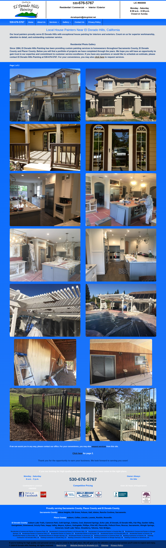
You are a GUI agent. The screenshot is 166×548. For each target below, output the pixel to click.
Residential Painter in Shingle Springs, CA (53, 535)
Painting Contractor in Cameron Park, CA (108, 535)
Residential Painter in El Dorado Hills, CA (114, 533)
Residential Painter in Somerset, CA (81, 535)
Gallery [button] (67, 22)
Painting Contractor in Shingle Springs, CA (108, 537)
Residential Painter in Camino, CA (62, 533)
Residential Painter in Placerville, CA (25, 535)
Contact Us (79, 22)
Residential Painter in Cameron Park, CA (36, 533)
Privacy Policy (94, 22)
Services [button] (54, 22)
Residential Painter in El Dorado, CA (87, 533)
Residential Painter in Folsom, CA (141, 533)
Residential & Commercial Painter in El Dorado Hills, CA (68, 531)
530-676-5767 (16, 22)
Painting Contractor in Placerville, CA (80, 537)
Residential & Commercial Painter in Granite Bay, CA (106, 531)
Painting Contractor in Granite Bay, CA (53, 537)
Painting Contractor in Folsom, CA (134, 535)
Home (30, 22)
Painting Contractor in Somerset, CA (136, 537)
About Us (41, 22)
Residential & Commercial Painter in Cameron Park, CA (29, 531)
